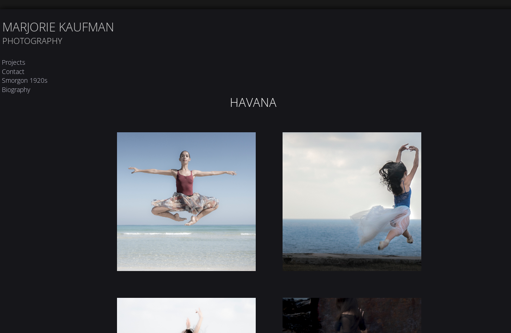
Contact (13, 71)
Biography (16, 89)
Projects (13, 62)
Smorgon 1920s (25, 80)
